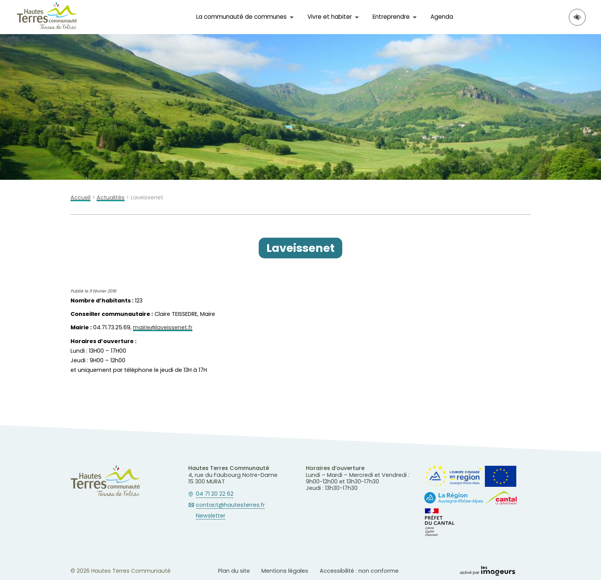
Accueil (80, 197)
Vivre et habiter (329, 17)
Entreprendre (391, 17)
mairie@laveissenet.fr (162, 327)
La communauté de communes (241, 17)
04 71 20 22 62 (214, 494)
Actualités (111, 197)
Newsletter (210, 516)
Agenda (441, 17)
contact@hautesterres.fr (230, 505)
